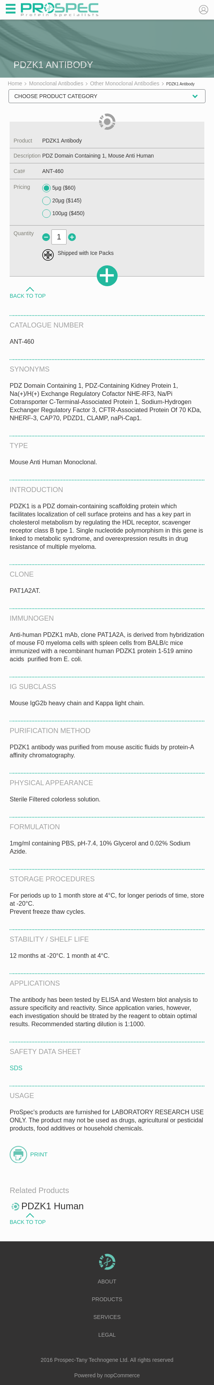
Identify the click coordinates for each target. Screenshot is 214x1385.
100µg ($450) (63, 213)
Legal (107, 1335)
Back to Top (28, 295)
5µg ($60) (58, 188)
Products (107, 1299)
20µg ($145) (62, 201)
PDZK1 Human (52, 1206)
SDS (16, 1068)
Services (107, 1317)
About (107, 1281)
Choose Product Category (56, 96)
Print (39, 1154)
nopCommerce (122, 1375)
